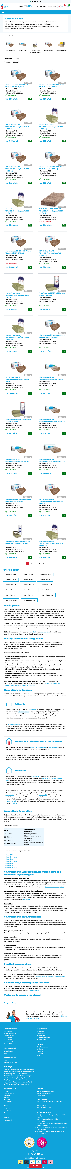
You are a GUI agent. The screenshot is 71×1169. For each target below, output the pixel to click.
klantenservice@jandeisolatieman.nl (49, 1101)
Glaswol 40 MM (11, 574)
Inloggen (43, 6)
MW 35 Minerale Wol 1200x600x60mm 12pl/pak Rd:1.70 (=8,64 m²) (17, 169)
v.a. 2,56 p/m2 (11, 99)
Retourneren (8, 1101)
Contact (7, 1091)
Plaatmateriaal (10, 1048)
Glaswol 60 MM (46, 574)
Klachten (7, 1099)
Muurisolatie (41, 1035)
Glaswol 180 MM (11, 595)
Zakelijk (6, 1097)
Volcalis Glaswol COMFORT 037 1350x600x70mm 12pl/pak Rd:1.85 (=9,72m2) (51, 211)
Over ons (7, 1109)
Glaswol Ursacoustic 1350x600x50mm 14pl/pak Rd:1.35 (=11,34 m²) (51, 127)
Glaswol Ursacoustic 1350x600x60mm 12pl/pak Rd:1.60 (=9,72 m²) (17, 211)
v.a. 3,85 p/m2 (45, 183)
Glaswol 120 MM (29, 585)
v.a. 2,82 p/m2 (45, 141)
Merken (40, 1044)
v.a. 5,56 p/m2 (45, 557)
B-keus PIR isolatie (10, 1044)
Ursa (38, 1055)
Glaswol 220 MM (11, 600)
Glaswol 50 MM (28, 574)
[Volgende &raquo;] (43, 563)
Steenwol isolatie (10, 1033)
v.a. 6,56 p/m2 (45, 267)
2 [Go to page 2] (31, 563)
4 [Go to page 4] (39, 563)
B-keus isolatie (9, 1042)
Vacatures (7, 1111)
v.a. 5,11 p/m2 (45, 309)
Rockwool (40, 1049)
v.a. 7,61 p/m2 (11, 433)
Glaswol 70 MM (11, 579)
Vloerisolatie (41, 1033)
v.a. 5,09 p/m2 (11, 351)
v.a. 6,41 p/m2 (11, 515)
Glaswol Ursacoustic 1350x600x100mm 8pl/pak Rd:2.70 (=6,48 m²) (51, 543)
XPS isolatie (8, 1040)
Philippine (40, 1053)
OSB (5, 1053)
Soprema (40, 1051)
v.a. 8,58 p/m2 (45, 433)
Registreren (52, 6)
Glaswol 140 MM (47, 585)
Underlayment (9, 1051)
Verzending (8, 1095)
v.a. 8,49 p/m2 (11, 393)
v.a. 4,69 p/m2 (11, 141)
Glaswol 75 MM (28, 579)
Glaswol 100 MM (11, 585)
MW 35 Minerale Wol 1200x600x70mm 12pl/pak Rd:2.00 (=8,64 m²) (51, 253)
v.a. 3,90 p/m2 (45, 225)
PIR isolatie (8, 1031)
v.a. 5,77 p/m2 (45, 351)
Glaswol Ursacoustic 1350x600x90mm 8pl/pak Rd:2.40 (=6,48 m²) (17, 337)
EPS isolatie (8, 1038)
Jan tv (6, 1113)
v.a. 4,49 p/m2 (11, 267)
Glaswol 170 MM (46, 590)
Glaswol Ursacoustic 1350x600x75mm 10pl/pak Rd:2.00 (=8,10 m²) (17, 295)
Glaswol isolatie (9, 1035)
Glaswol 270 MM (29, 600)
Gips (5, 1060)
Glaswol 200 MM (47, 595)
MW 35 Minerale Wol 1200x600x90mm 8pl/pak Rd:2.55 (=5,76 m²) (17, 379)
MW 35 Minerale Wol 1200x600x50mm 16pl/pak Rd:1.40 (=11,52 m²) (17, 127)
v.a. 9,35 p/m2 (45, 515)
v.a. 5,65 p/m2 (11, 183)
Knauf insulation (42, 1047)
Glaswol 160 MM (28, 590)
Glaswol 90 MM (45, 579)
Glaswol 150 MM (11, 590)
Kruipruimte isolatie (43, 1038)
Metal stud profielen (11, 1062)
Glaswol (11, 36)
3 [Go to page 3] (35, 563)
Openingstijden (9, 1093)
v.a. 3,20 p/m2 (45, 99)
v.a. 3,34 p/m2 (11, 225)
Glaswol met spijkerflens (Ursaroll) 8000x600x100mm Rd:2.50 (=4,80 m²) (17, 543)
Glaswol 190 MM (29, 595)
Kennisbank (8, 1120)
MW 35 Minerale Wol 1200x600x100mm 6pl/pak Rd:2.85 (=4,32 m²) (51, 501)
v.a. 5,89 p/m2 (45, 393)
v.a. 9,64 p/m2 (45, 473)
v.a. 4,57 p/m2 (11, 473)
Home (5, 36)
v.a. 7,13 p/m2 (11, 557)
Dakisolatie (40, 1031)
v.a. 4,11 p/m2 (11, 309)
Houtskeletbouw (42, 1040)
